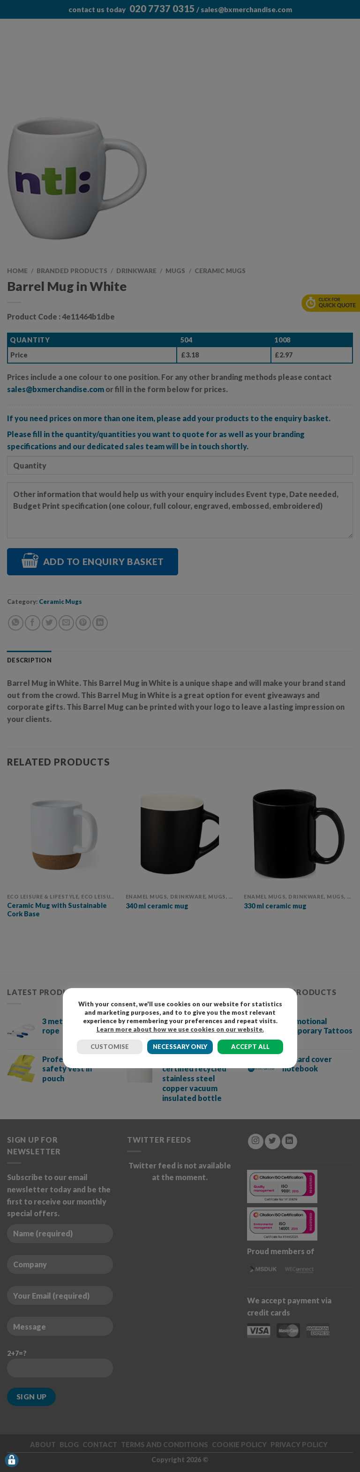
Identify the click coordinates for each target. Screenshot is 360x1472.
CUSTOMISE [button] (109, 1046)
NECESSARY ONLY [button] (180, 1046)
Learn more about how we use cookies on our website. (180, 1029)
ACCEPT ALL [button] (250, 1046)
